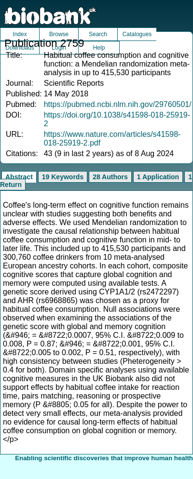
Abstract (19, 177)
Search (98, 34)
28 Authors (110, 177)
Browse (59, 34)
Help (99, 47)
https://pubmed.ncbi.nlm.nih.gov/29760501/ (118, 104)
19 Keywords (62, 177)
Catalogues (137, 34)
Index (20, 34)
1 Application (158, 177)
